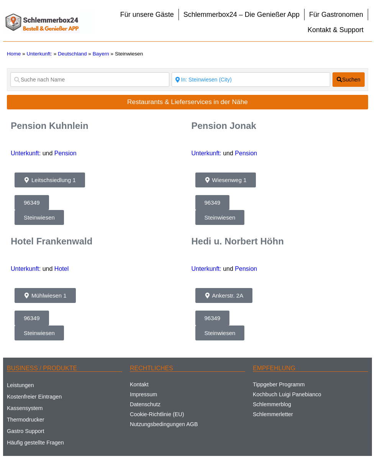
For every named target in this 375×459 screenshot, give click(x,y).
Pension (65, 153)
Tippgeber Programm (279, 384)
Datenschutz (145, 404)
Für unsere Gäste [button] (147, 14)
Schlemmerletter (273, 414)
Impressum (143, 394)
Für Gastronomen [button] (336, 14)
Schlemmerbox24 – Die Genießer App (241, 14)
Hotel (61, 268)
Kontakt (139, 384)
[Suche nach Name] (89, 79)
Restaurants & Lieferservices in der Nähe (187, 102)
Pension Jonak (224, 125)
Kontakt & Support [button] (336, 30)
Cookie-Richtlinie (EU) (157, 414)
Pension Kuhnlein (49, 125)
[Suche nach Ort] (251, 79)
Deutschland (72, 54)
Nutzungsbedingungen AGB (164, 424)
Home (14, 54)
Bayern (101, 54)
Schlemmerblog (272, 404)
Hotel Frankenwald (51, 241)
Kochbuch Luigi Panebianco (287, 394)
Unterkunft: (39, 54)
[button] (50, 180)
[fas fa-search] (348, 79)
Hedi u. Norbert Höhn (238, 241)
